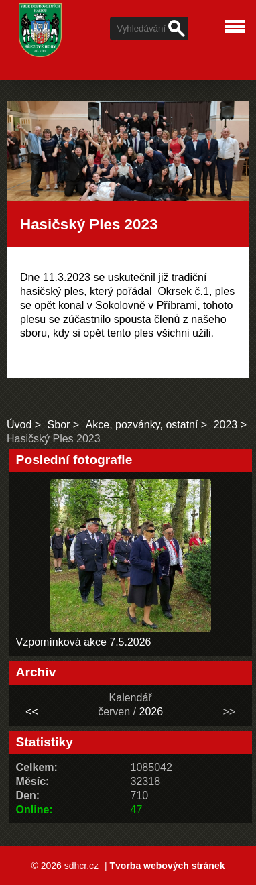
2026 (151, 711)
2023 (226, 424)
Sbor (59, 424)
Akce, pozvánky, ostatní (142, 424)
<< (31, 711)
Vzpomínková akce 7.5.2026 (83, 642)
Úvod (19, 424)
